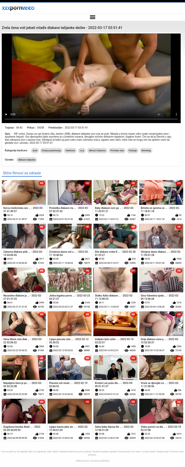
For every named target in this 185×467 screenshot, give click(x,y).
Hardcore (70, 150)
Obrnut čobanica (97, 150)
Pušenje (133, 150)
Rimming (146, 150)
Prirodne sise (117, 150)
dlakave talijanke (26, 160)
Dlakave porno (83, 461)
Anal (35, 150)
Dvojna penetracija (51, 150)
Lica (82, 150)
